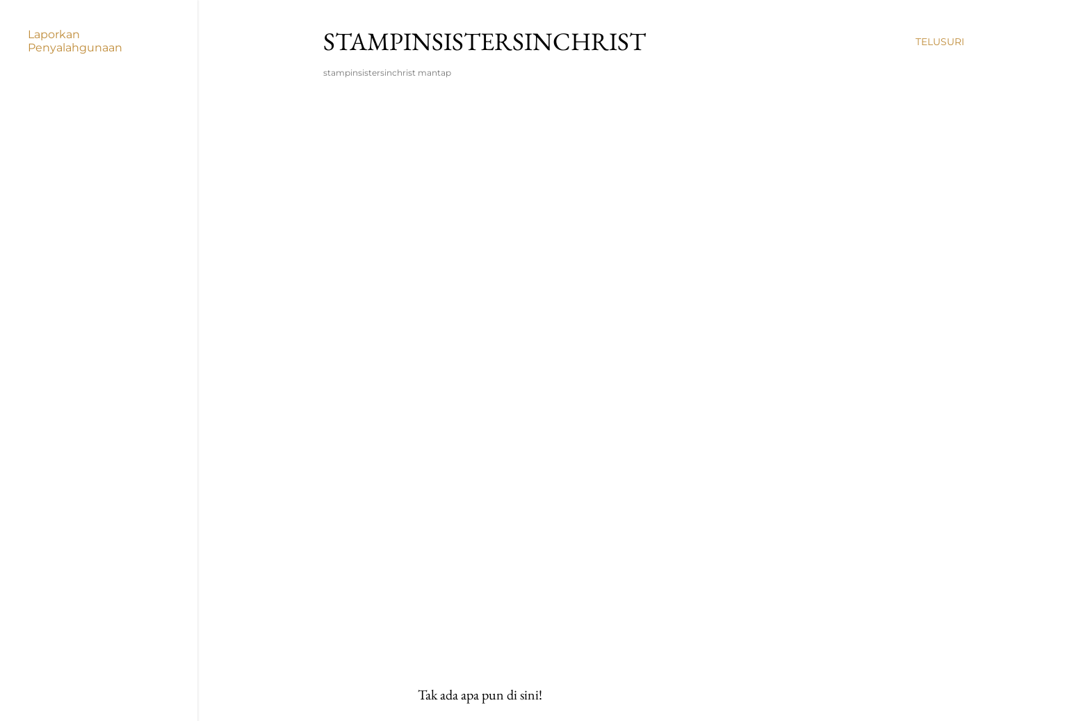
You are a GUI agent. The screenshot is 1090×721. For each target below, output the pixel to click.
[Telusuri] (940, 41)
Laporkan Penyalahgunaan (75, 41)
